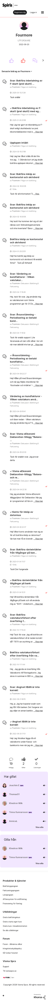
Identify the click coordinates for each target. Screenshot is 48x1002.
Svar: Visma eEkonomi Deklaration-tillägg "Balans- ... (26, 437)
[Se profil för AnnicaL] (13, 821)
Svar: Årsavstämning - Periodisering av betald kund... (23, 317)
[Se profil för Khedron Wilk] (16, 803)
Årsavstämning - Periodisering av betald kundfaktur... (23, 358)
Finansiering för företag (12, 903)
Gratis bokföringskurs (11, 917)
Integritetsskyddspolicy (12, 948)
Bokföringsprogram (10, 886)
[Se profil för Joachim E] (14, 785)
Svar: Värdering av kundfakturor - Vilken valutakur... (22, 277)
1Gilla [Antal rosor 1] (14, 189)
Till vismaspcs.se (9, 971)
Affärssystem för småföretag (15, 899)
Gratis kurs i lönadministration (15, 926)
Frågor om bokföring (28, 87)
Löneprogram (8, 895)
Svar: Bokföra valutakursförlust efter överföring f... (23, 617)
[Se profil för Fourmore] (16, 87)
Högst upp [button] (3, 996)
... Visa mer (38, 97)
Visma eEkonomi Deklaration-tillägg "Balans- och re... (26, 474)
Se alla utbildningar (10, 930)
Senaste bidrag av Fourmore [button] (16, 71)
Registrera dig (20, 12)
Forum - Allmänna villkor (12, 944)
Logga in (33, 12)
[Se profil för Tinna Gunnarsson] (18, 812)
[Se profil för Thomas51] (14, 794)
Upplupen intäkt (19, 142)
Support (6, 966)
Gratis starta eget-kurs (12, 922)
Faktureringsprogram (11, 890)
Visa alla (39, 827)
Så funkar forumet (10, 953)
